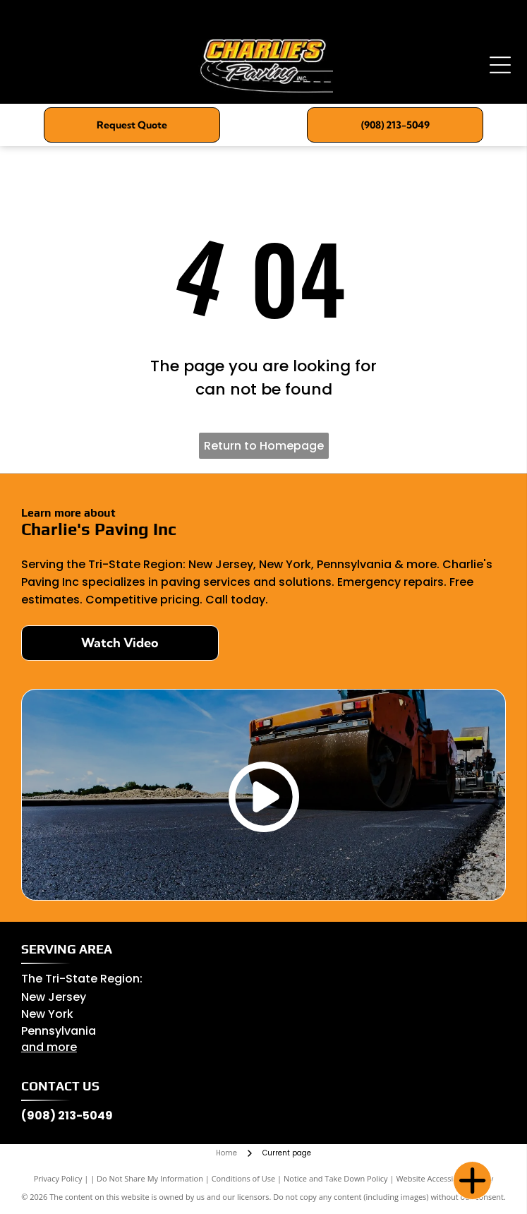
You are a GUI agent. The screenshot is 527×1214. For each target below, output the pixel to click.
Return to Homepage (264, 446)
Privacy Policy (58, 1178)
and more (49, 1047)
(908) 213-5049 (67, 1115)
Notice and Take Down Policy (336, 1178)
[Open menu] (500, 65)
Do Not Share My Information (150, 1178)
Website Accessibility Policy (444, 1178)
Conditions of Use (244, 1178)
